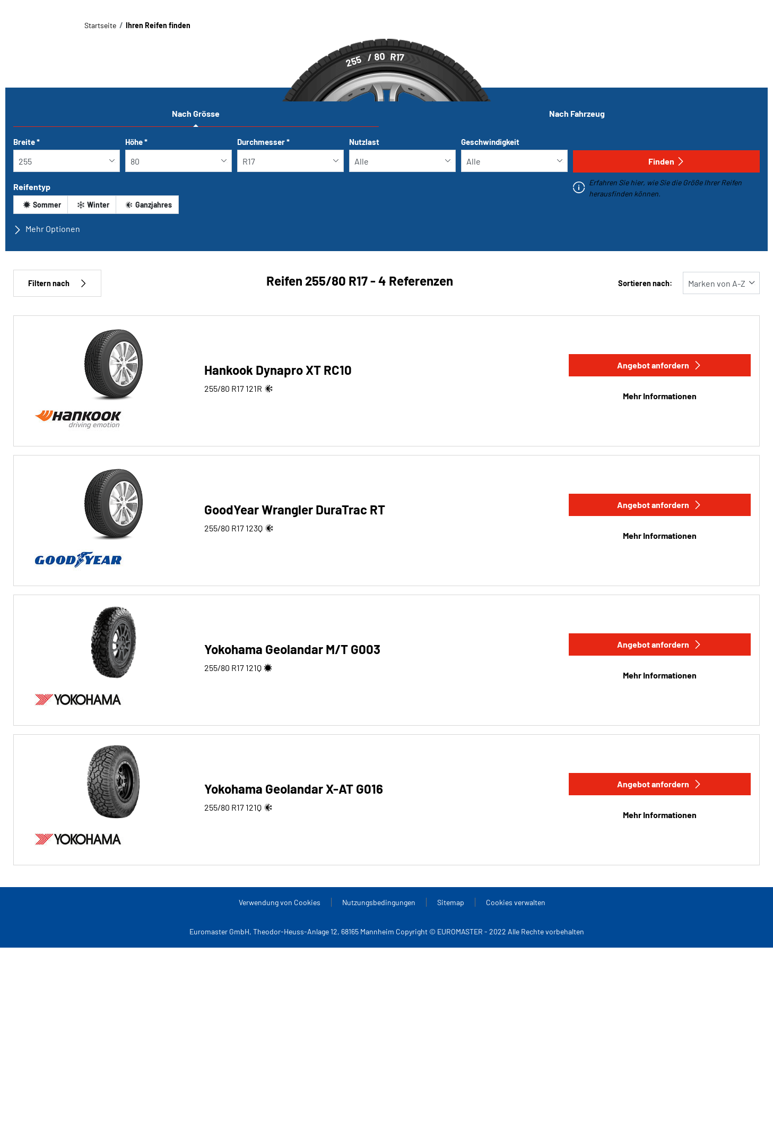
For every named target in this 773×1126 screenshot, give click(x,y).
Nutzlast (364, 142)
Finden (666, 161)
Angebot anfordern (659, 365)
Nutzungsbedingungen (378, 902)
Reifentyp (31, 187)
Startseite (100, 25)
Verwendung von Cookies (279, 902)
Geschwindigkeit (490, 142)
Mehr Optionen (46, 229)
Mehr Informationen (660, 396)
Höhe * (136, 142)
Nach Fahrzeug (577, 113)
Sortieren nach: (645, 283)
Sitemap (450, 902)
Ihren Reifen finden (158, 25)
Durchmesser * (263, 142)
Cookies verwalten (515, 902)
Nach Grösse (196, 113)
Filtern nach (57, 283)
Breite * (26, 142)
